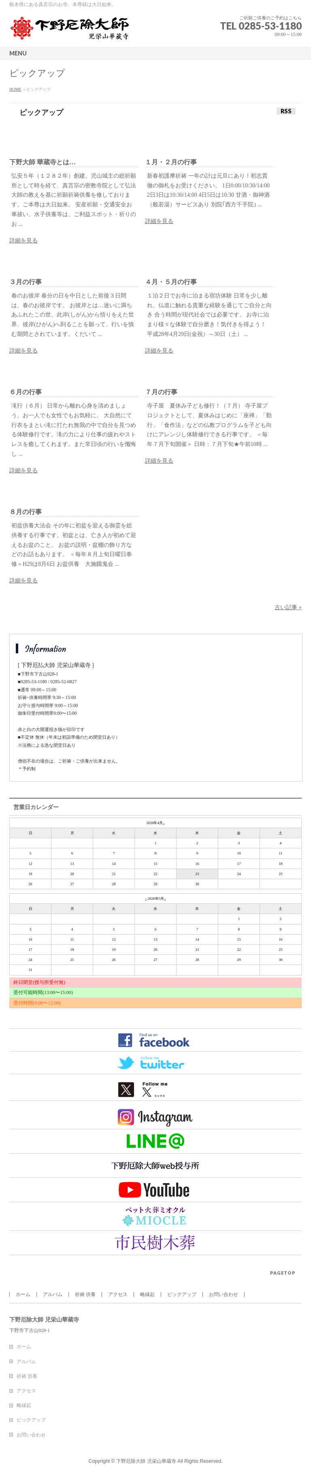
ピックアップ (181, 1294)
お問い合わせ (223, 1294)
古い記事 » (288, 607)
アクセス (118, 1294)
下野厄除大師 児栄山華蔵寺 (146, 1461)
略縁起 (147, 1294)
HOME (15, 89)
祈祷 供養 (85, 1294)
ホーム (23, 1294)
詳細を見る (23, 241)
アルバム (52, 1294)
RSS (286, 111)
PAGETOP (283, 1272)
